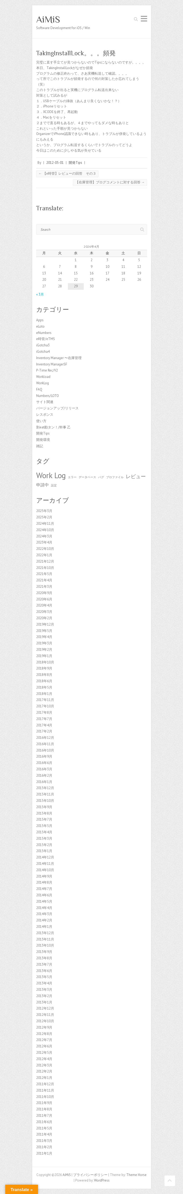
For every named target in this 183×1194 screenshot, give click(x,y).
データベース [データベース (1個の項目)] (87, 477)
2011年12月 (45, 1084)
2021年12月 (45, 561)
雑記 (39, 446)
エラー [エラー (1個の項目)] (72, 477)
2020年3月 (44, 611)
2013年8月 (44, 958)
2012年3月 (44, 1065)
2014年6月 (44, 895)
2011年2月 (44, 1147)
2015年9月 (44, 807)
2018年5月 (44, 687)
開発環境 (43, 439)
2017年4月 (44, 725)
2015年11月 (45, 794)
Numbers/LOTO (47, 396)
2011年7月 (44, 1115)
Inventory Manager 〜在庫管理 (59, 358)
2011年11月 (45, 1090)
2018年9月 (44, 668)
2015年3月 (44, 838)
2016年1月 (44, 782)
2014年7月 (44, 889)
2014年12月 (45, 857)
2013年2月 (44, 996)
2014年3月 (44, 914)
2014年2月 (44, 920)
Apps (40, 320)
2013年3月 (44, 989)
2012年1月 (44, 1077)
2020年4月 (44, 605)
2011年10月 (45, 1096)
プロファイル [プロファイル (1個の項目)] (115, 477)
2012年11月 (45, 1014)
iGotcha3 (43, 345)
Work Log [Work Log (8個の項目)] (51, 475)
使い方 (41, 421)
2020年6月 (44, 599)
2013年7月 (44, 964)
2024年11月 (45, 523)
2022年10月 (45, 548)
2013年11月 (45, 939)
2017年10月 (45, 706)
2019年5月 (44, 630)
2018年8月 (44, 674)
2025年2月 (44, 517)
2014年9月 (44, 876)
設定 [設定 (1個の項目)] (54, 485)
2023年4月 (44, 542)
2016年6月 (44, 763)
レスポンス (44, 414)
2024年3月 (44, 536)
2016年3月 (44, 769)
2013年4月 (44, 983)
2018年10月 (45, 662)
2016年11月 (45, 744)
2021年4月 (44, 580)
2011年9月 (44, 1103)
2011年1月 (44, 1153)
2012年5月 (44, 1052)
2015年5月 (44, 826)
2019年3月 (44, 643)
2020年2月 (44, 618)
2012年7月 (44, 1040)
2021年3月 (44, 586)
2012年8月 (44, 1034)
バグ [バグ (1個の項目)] (101, 477)
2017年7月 (44, 719)
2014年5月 (44, 901)
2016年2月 (44, 775)
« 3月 (40, 294)
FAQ (39, 389)
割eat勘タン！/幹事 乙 (53, 427)
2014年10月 (45, 870)
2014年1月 (44, 926)
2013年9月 (44, 951)
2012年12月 (45, 1008)
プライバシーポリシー (90, 1175)
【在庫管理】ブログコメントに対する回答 (110, 182)
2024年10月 (45, 530)
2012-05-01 (55, 162)
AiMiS (48, 19)
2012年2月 (44, 1071)
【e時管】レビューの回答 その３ (67, 173)
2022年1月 (44, 555)
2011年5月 (44, 1128)
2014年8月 (44, 882)
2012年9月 (44, 1027)
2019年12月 (45, 624)
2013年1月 (44, 1002)
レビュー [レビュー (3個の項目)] (136, 476)
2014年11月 (45, 863)
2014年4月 (44, 908)
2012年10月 (45, 1021)
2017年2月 (44, 731)
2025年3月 (44, 511)
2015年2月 (44, 845)
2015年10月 (45, 800)
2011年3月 (44, 1140)
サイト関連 (44, 402)
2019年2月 (44, 649)
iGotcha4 (43, 351)
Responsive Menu (144, 18)
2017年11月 (45, 700)
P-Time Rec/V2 (47, 370)
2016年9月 (44, 756)
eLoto (40, 326)
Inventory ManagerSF (51, 364)
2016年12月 (45, 737)
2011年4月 (44, 1134)
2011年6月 (44, 1122)
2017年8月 (44, 712)
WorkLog (42, 383)
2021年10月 (45, 568)
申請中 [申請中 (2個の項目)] (42, 484)
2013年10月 (45, 945)
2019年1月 (44, 656)
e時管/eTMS (45, 339)
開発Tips (75, 162)
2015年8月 (44, 813)
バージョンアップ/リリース (57, 408)
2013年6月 (44, 971)
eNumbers (43, 333)
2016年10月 (45, 750)
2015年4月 (44, 832)
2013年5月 (44, 977)
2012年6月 (44, 1046)
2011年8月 (44, 1109)
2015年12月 (45, 788)
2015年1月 (44, 851)
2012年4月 (44, 1059)
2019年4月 (44, 637)
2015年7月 (44, 819)
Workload (43, 376)
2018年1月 (44, 693)
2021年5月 (44, 574)
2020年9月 (44, 593)
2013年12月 (45, 933)
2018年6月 (44, 681)
